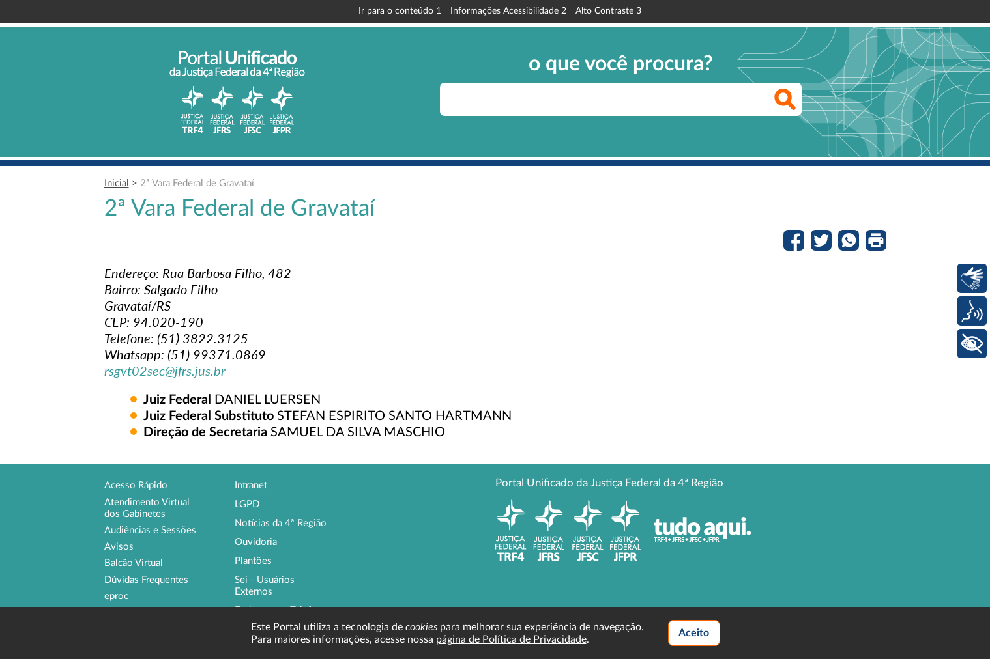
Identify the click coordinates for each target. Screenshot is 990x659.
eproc (116, 596)
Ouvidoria (256, 542)
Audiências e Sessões (150, 530)
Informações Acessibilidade (508, 11)
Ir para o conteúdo (399, 11)
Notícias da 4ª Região (281, 523)
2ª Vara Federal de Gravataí (197, 183)
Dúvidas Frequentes (146, 580)
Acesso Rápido (135, 485)
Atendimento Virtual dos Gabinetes (147, 508)
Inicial (116, 183)
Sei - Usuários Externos (265, 585)
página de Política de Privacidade (511, 639)
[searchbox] (621, 99)
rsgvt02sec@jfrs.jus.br (165, 370)
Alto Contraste (608, 11)
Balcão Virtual (133, 563)
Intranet (251, 485)
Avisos (119, 547)
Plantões (253, 561)
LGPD (247, 504)
